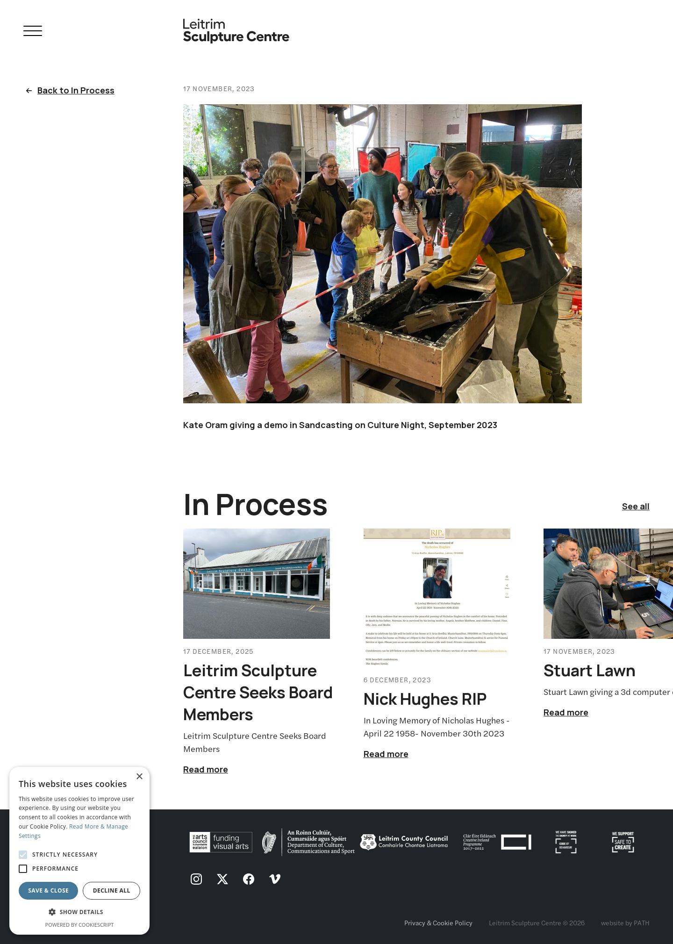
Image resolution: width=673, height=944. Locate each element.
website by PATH (625, 922)
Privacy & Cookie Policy (438, 922)
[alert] (79, 851)
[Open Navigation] (32, 32)
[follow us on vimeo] (275, 879)
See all (636, 506)
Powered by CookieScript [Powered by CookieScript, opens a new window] (79, 924)
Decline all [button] (111, 890)
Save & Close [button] (48, 890)
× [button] (139, 776)
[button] (79, 912)
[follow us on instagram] (196, 879)
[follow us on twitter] (222, 879)
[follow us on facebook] (249, 879)
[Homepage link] (236, 27)
